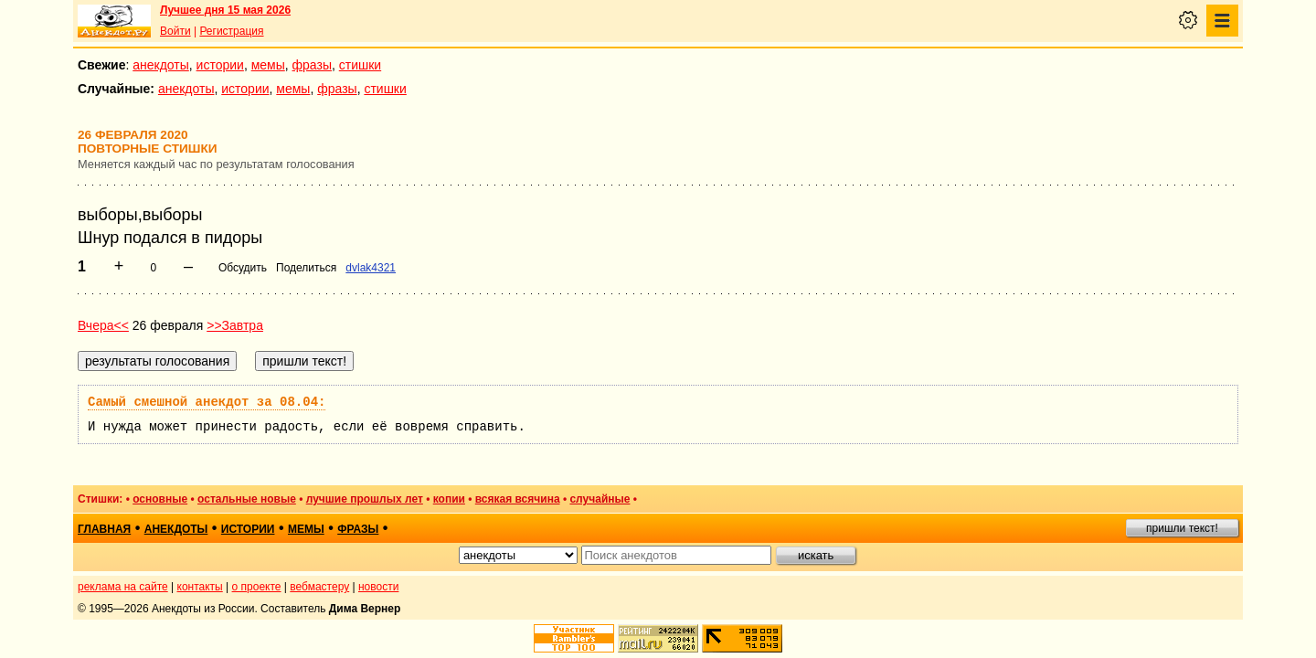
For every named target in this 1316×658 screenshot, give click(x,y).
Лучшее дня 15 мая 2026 (225, 10)
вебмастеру (319, 586)
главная (104, 529)
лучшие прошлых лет (364, 499)
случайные (599, 499)
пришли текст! (1182, 528)
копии (449, 499)
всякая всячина (517, 499)
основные (160, 499)
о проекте (256, 586)
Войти (175, 31)
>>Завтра (235, 325)
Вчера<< (103, 325)
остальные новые (246, 499)
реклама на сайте (123, 586)
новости (378, 586)
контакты (200, 586)
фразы (312, 65)
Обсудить (242, 267)
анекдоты (161, 65)
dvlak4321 (370, 267)
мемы (268, 65)
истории (220, 65)
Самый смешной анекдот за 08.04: (206, 402)
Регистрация (231, 31)
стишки (360, 65)
